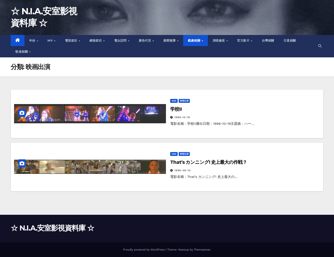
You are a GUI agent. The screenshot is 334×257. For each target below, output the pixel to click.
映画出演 (184, 101)
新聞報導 (170, 40)
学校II (176, 109)
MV (51, 40)
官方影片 (243, 40)
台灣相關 (268, 40)
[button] (320, 46)
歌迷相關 (22, 52)
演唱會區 (219, 40)
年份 (32, 40)
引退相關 (290, 40)
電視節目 (71, 40)
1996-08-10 (182, 170)
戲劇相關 (194, 40)
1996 (173, 101)
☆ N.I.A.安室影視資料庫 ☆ (52, 228)
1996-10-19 (182, 117)
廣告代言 (145, 40)
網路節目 (96, 40)
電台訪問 (121, 40)
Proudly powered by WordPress (144, 249)
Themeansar (202, 249)
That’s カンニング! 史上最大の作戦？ (208, 162)
